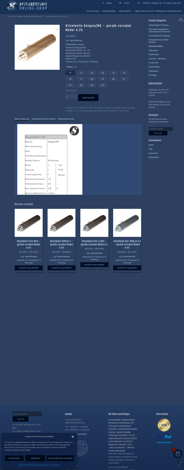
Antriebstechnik (33, 4)
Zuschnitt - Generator (157, 59)
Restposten (153, 71)
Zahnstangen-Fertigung (158, 25)
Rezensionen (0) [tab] (66, 119)
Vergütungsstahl (115, 438)
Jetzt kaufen (88, 98)
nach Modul (123, 111)
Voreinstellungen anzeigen (60, 458)
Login (106, 3)
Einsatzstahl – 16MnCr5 (124, 448)
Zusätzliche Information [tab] (44, 119)
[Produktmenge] (71, 96)
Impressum (55, 465)
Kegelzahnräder (128, 420)
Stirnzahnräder (114, 420)
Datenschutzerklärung (41, 465)
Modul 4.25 (102, 111)
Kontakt (149, 11)
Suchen (158, 133)
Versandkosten (76, 40)
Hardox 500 (153, 63)
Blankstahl (112, 445)
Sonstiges (153, 75)
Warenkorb (110, 11)
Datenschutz (174, 11)
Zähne (69, 67)
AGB (151, 149)
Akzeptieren (14, 458)
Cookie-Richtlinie (24, 465)
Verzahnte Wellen (15, 17)
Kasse (151, 145)
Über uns (140, 11)
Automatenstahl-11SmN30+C (120, 441)
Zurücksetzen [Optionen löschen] (71, 90)
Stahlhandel (154, 55)
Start (90, 11)
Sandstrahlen (154, 67)
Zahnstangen (124, 423)
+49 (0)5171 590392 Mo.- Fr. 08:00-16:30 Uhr (158, 3)
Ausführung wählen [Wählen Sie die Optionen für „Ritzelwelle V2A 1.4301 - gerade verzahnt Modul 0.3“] (94, 264)
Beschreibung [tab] (22, 119)
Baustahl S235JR (130, 438)
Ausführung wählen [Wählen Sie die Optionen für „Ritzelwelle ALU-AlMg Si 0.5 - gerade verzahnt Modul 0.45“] (127, 268)
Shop (97, 11)
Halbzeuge (153, 50)
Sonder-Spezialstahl (116, 451)
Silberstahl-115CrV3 (126, 435)
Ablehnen (35, 458)
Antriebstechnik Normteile (159, 36)
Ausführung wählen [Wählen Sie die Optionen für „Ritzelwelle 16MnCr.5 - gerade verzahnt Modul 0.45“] (61, 268)
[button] (72, 436)
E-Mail (124, 3)
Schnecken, (113, 423)
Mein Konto (126, 11)
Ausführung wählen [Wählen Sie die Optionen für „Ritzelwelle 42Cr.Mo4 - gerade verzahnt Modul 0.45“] (29, 268)
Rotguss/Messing (88, 111)
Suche (20, 419)
